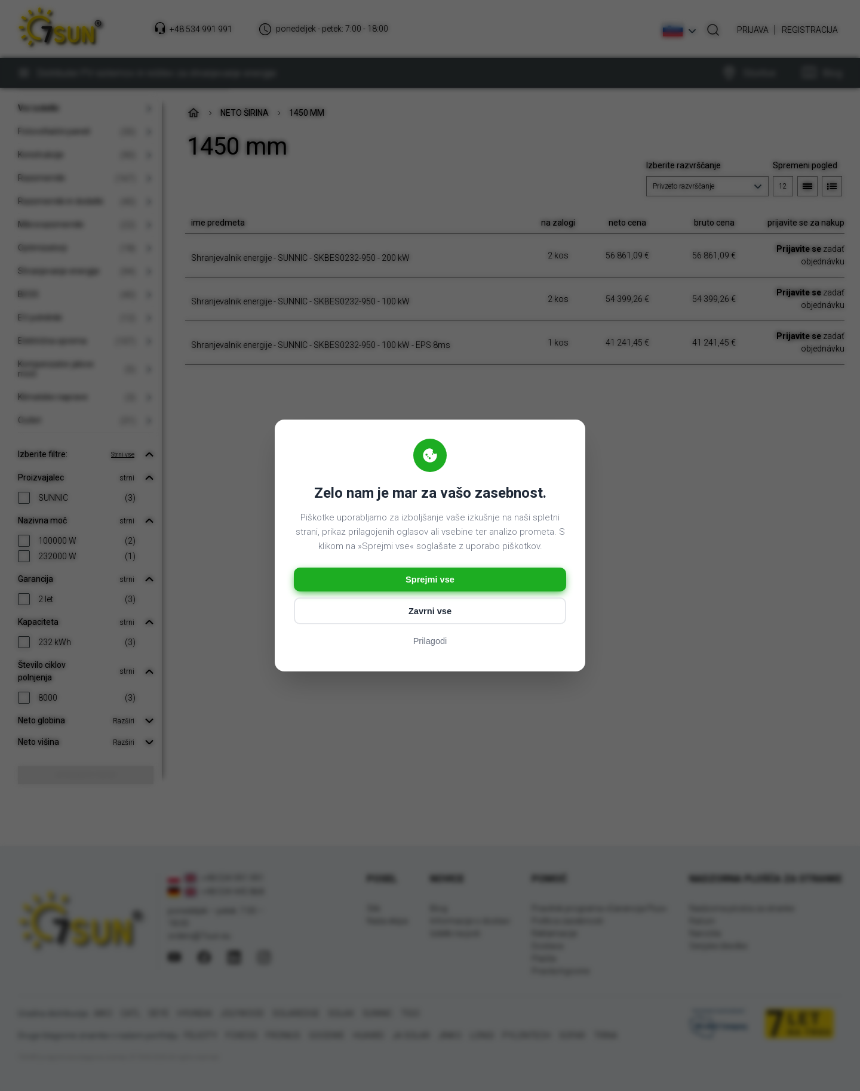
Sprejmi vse (430, 579)
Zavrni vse (430, 612)
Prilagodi (430, 642)
